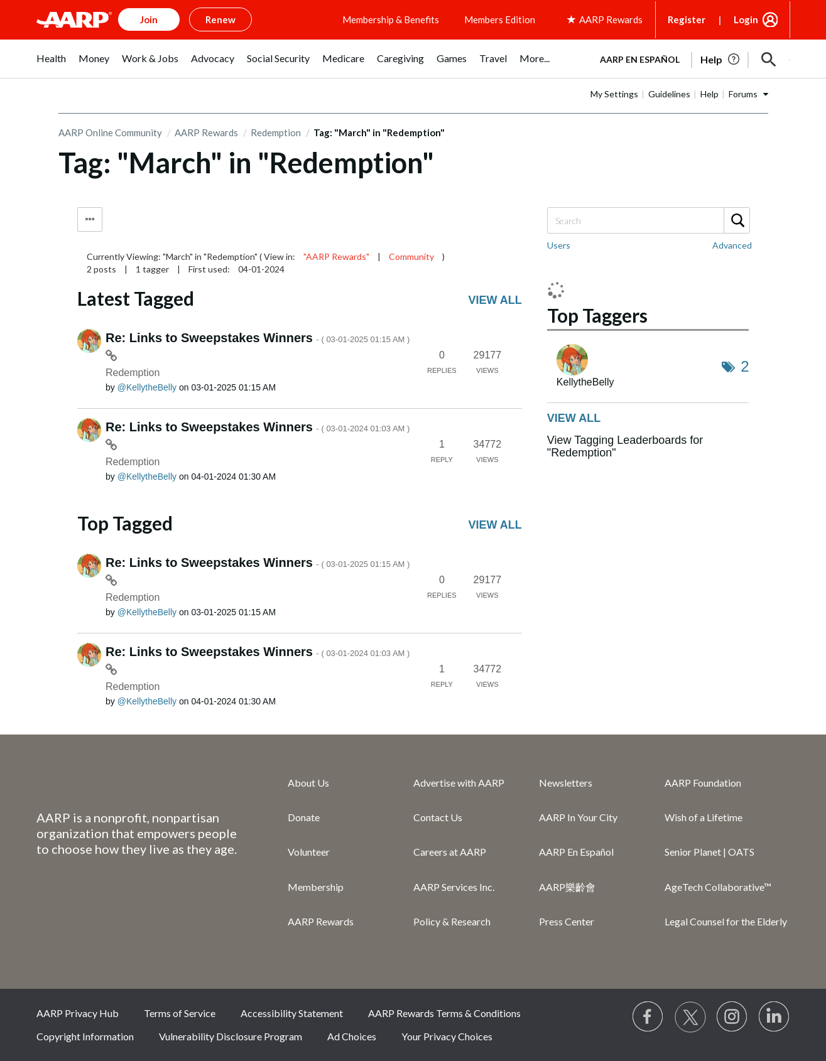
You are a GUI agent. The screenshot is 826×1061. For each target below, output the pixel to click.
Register (686, 19)
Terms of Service (179, 1013)
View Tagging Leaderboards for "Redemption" (625, 446)
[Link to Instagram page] (732, 1017)
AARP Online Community (110, 132)
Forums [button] (743, 94)
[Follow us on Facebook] (648, 1017)
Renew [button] (220, 19)
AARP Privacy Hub (77, 1013)
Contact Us (437, 817)
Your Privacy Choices (446, 1036)
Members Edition (499, 19)
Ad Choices (351, 1036)
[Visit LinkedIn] (774, 1017)
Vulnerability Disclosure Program (230, 1036)
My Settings (614, 94)
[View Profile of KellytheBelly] (147, 387)
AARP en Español (640, 59)
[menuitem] (51, 65)
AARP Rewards (206, 132)
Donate (304, 817)
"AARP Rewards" (336, 256)
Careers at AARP (449, 852)
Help (709, 94)
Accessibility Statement (292, 1013)
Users (558, 245)
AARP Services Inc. (453, 887)
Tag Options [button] (89, 219)
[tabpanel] (689, 58)
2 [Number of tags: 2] (745, 366)
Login (746, 19)
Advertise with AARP (458, 783)
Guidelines (669, 94)
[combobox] (648, 220)
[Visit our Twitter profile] (690, 1017)
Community (411, 256)
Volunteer (309, 852)
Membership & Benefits (390, 19)
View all (495, 300)
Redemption (276, 132)
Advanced (732, 245)
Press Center (566, 921)
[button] (769, 60)
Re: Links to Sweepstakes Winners (258, 338)
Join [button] (149, 19)
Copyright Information (85, 1036)
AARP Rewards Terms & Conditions (444, 1013)
